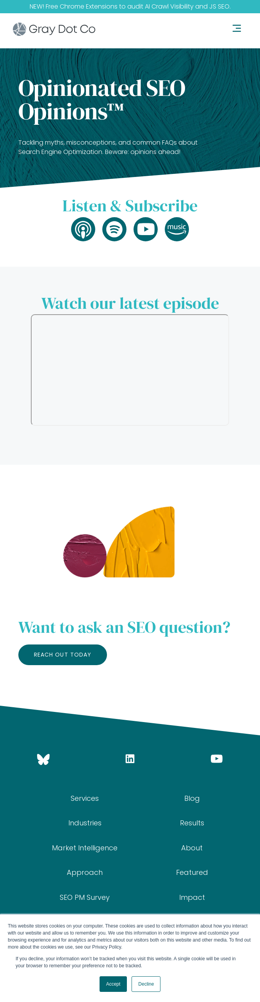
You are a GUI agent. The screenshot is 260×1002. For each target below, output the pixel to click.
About (192, 848)
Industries (85, 823)
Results (192, 823)
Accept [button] (113, 984)
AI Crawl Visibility (169, 6)
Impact (192, 897)
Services (85, 798)
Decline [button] (146, 984)
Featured (192, 872)
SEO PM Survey (85, 897)
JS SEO (219, 6)
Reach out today (63, 655)
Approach (85, 872)
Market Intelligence (85, 848)
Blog (192, 798)
